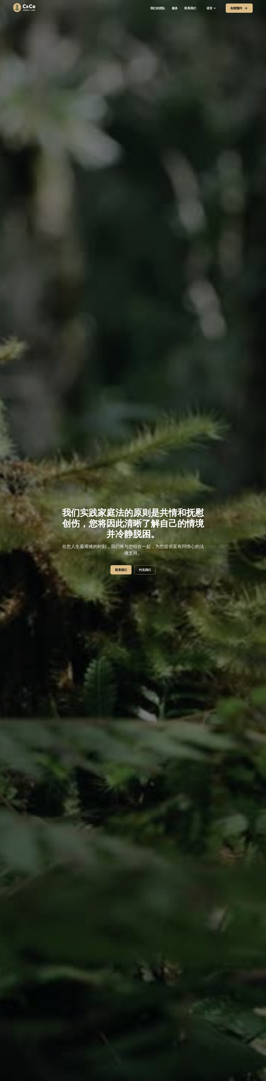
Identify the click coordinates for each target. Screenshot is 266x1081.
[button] (211, 8)
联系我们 (190, 8)
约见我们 (145, 570)
